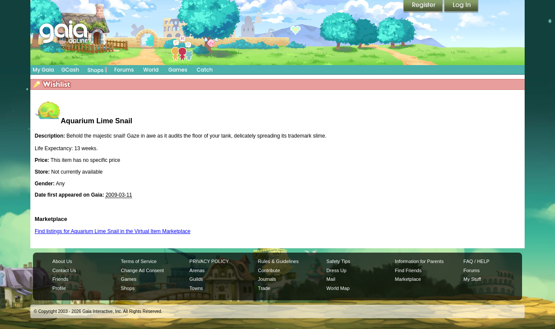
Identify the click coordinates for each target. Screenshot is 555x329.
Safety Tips (338, 261)
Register (423, 6)
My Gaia (43, 69)
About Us (62, 261)
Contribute (269, 270)
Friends (60, 279)
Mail (330, 279)
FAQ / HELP (477, 261)
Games (177, 69)
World (151, 69)
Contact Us (64, 270)
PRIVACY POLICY (209, 261)
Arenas (197, 270)
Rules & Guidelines (278, 261)
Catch (205, 69)
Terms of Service (139, 261)
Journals (267, 279)
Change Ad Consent (142, 270)
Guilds (196, 279)
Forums (124, 69)
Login (461, 6)
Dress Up (336, 270)
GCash (70, 69)
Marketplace (408, 279)
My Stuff (472, 279)
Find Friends (408, 270)
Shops (97, 70)
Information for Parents (419, 261)
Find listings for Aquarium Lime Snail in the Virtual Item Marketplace (112, 231)
